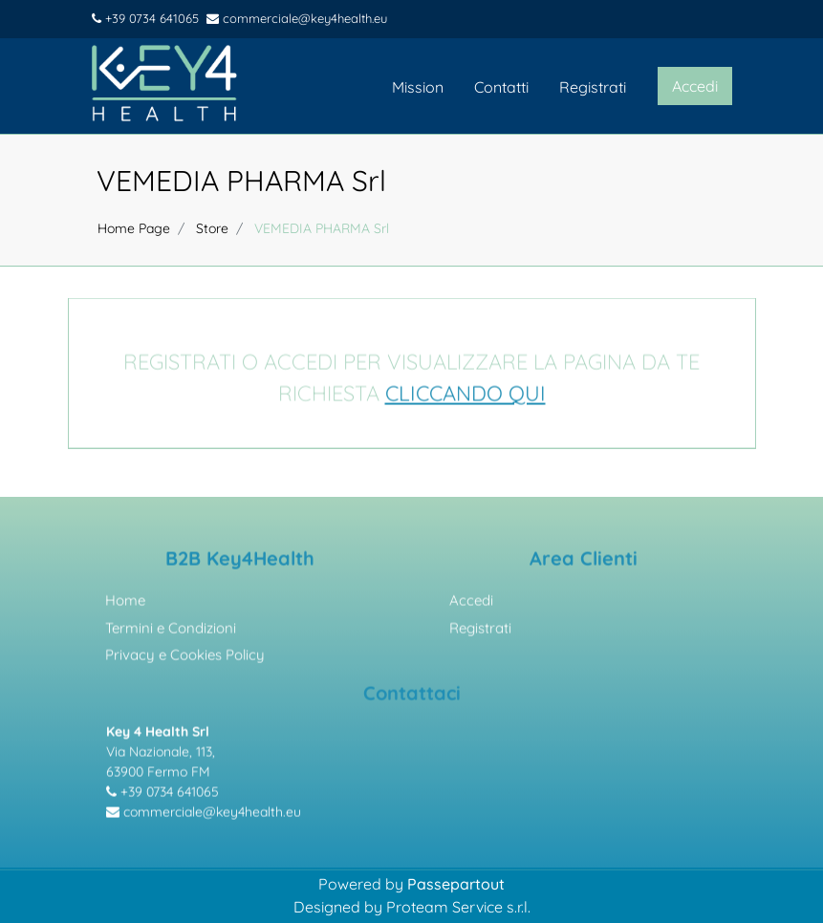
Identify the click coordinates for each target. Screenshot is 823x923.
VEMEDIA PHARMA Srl (241, 180)
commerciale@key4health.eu (296, 18)
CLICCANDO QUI (465, 396)
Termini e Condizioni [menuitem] (170, 631)
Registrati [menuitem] (592, 87)
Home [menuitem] (125, 603)
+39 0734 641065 (145, 18)
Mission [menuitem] (418, 87)
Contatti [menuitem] (501, 87)
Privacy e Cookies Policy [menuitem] (185, 658)
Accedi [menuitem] (471, 603)
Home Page (133, 228)
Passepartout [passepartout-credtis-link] (456, 883)
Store (212, 228)
